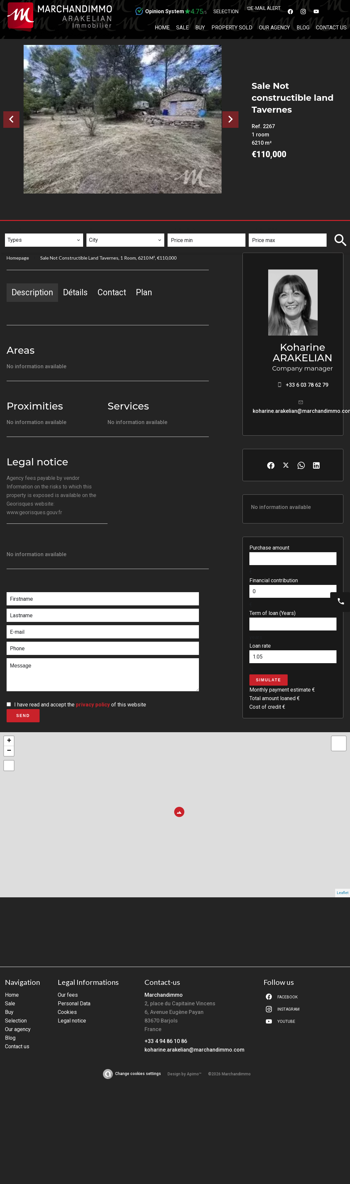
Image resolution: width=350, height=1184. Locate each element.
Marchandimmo (163, 995)
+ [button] (9, 741)
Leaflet (342, 893)
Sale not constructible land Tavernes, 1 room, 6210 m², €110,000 (108, 258)
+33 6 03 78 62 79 (307, 385)
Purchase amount (269, 548)
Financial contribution (273, 580)
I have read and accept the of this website (80, 704)
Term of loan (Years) (272, 613)
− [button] (9, 751)
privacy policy (93, 704)
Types (15, 229)
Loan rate (260, 646)
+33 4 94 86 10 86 (165, 1041)
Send (23, 715)
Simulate (268, 680)
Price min (183, 229)
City (95, 229)
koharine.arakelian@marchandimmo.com (194, 1050)
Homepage (18, 258)
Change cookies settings (138, 1073)
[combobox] (44, 240)
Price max (265, 229)
